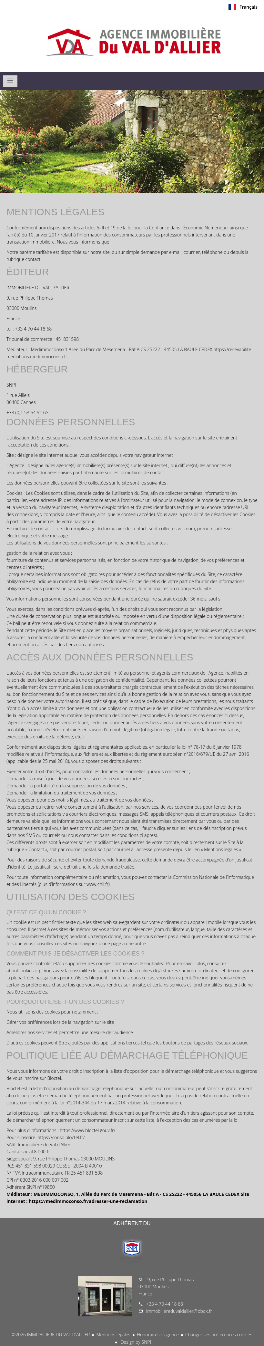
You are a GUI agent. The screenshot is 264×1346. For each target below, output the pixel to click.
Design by (135, 1342)
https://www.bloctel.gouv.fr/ (87, 1130)
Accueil (132, 41)
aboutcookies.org (23, 970)
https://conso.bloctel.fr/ (61, 1137)
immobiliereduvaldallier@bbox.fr (179, 1311)
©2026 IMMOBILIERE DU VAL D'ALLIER (51, 1335)
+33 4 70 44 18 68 (164, 1304)
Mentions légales (113, 1335)
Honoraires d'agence (158, 1335)
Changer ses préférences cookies (218, 1335)
